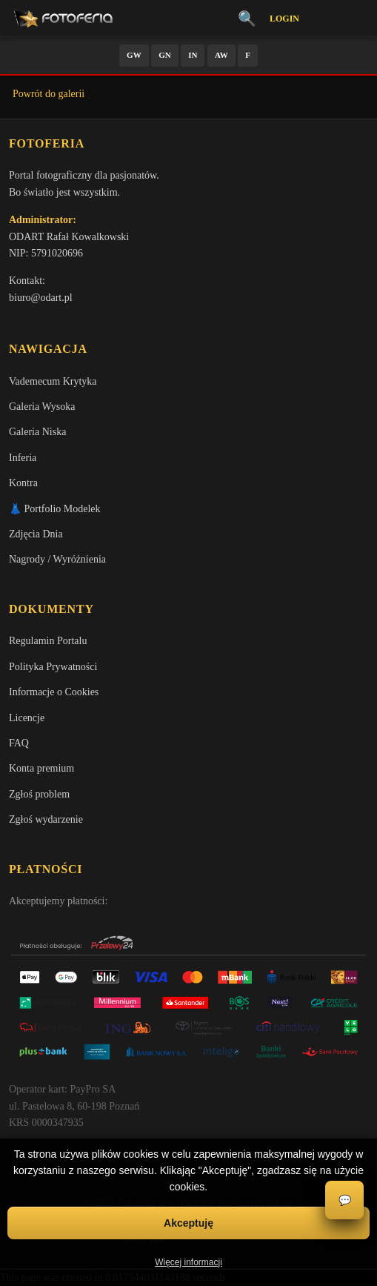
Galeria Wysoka (42, 406)
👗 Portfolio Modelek (55, 508)
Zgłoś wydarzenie (46, 819)
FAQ (19, 743)
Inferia (22, 457)
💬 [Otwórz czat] (344, 1200)
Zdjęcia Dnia (36, 534)
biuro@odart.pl (41, 297)
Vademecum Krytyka (53, 381)
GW (134, 54)
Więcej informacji (188, 1262)
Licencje (26, 717)
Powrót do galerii (48, 93)
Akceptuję (188, 1223)
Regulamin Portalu (48, 640)
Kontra (23, 482)
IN (192, 54)
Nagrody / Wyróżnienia (57, 559)
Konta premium (41, 768)
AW (221, 54)
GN (165, 54)
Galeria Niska (37, 431)
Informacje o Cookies (54, 691)
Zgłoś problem (39, 794)
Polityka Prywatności (53, 666)
